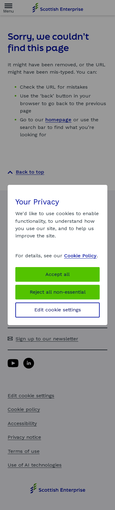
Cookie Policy (80, 256)
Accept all (57, 274)
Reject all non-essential (58, 292)
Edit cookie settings (57, 310)
